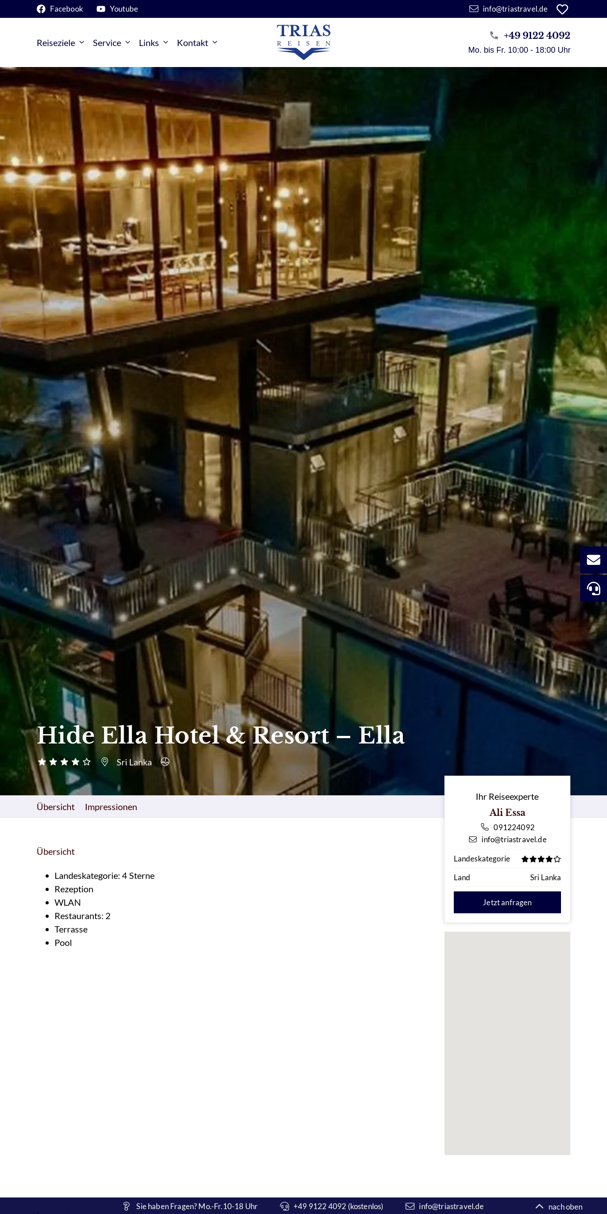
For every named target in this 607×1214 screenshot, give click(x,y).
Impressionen (111, 806)
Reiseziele (60, 42)
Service (111, 42)
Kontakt (197, 42)
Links (153, 42)
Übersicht (56, 806)
